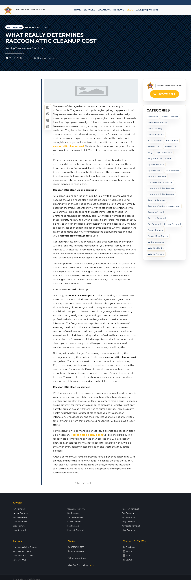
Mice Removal (172, 170)
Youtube (130, 560)
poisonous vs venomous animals (164, 206)
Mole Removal (128, 530)
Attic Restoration (156, 134)
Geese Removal (20, 521)
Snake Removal (155, 230)
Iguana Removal (156, 164)
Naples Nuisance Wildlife (160, 182)
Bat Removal (172, 140)
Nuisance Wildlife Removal (161, 194)
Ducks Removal (74, 521)
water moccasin (156, 242)
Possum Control (156, 212)
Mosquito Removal (157, 176)
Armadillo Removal (157, 122)
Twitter (129, 551)
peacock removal (157, 200)
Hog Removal (19, 530)
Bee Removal (154, 146)
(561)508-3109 (76, 551)
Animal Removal (170, 116)
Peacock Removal (75, 530)
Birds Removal (129, 517)
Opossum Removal (76, 509)
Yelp (128, 555)
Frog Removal (155, 158)
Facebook (130, 547)
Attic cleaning (155, 128)
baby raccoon (155, 140)
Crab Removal (19, 526)
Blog (150, 152)
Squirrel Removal (75, 517)
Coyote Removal (164, 152)
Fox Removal (73, 526)
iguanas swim (155, 170)
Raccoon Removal (47, 58)
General (169, 158)
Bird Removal (171, 146)
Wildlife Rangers (156, 254)
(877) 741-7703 (164, 94)
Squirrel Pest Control (158, 236)
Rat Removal (154, 224)
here (92, 565)
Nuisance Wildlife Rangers (161, 188)
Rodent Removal (172, 224)
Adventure (153, 116)
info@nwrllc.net (77, 558)
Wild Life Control (156, 248)
